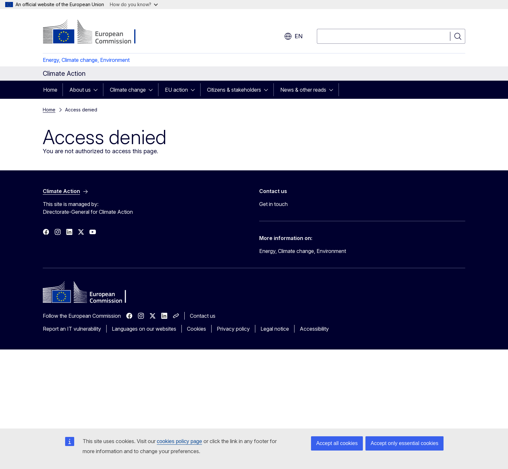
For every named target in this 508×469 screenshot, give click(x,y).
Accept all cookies (337, 443)
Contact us (202, 316)
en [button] (293, 36)
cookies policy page (179, 441)
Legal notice (274, 329)
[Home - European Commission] (95, 32)
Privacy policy (233, 329)
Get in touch (273, 204)
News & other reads (303, 89)
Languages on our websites (144, 329)
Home (50, 89)
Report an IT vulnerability (72, 329)
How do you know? (134, 4)
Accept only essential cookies (404, 443)
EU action (176, 89)
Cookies (196, 329)
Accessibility (314, 329)
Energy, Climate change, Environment (86, 60)
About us (80, 89)
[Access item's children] (97, 90)
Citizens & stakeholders (234, 89)
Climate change (128, 89)
